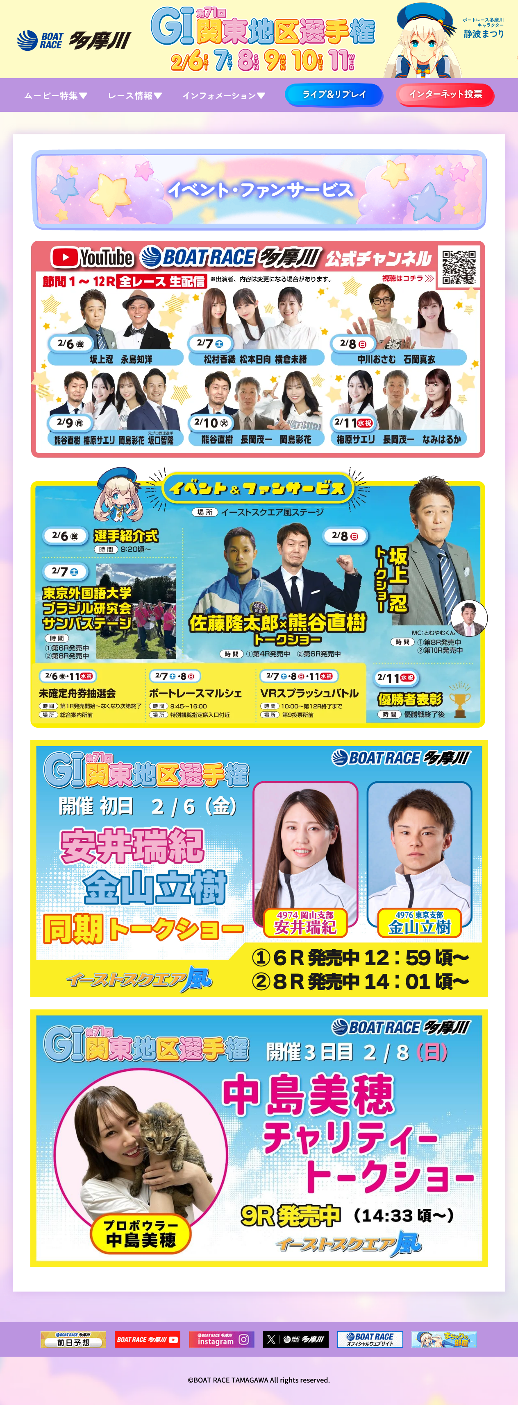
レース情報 (134, 95)
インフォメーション (223, 95)
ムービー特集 (55, 95)
